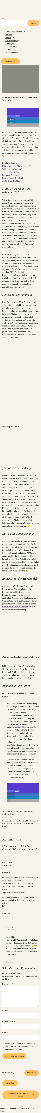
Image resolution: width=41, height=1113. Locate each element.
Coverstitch (16, 727)
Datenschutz (10, 1083)
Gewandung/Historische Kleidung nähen (20, 1094)
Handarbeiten (20, 821)
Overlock (16, 823)
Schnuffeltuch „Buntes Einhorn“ (15, 607)
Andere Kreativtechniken (15, 32)
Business (8, 35)
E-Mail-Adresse (9, 1022)
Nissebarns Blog (8, 1073)
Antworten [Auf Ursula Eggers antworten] (9, 962)
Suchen (4, 18)
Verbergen (13, 163)
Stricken (8, 49)
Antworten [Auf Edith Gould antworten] (6, 913)
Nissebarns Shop (10, 61)
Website (5, 1033)
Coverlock (6, 821)
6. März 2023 (10, 930)
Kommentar (7, 984)
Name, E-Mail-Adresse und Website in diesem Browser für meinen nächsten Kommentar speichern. (20, 1047)
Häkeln (8, 38)
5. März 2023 (7, 865)
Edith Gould (7, 863)
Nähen (8, 44)
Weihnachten (10, 52)
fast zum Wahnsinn (19, 550)
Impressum (31, 1073)
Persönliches (10, 46)
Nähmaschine (7, 823)
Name (5, 1011)
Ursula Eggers (11, 927)
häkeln (12, 821)
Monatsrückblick (32, 821)
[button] (13, 116)
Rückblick (23, 823)
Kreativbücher (11, 41)
